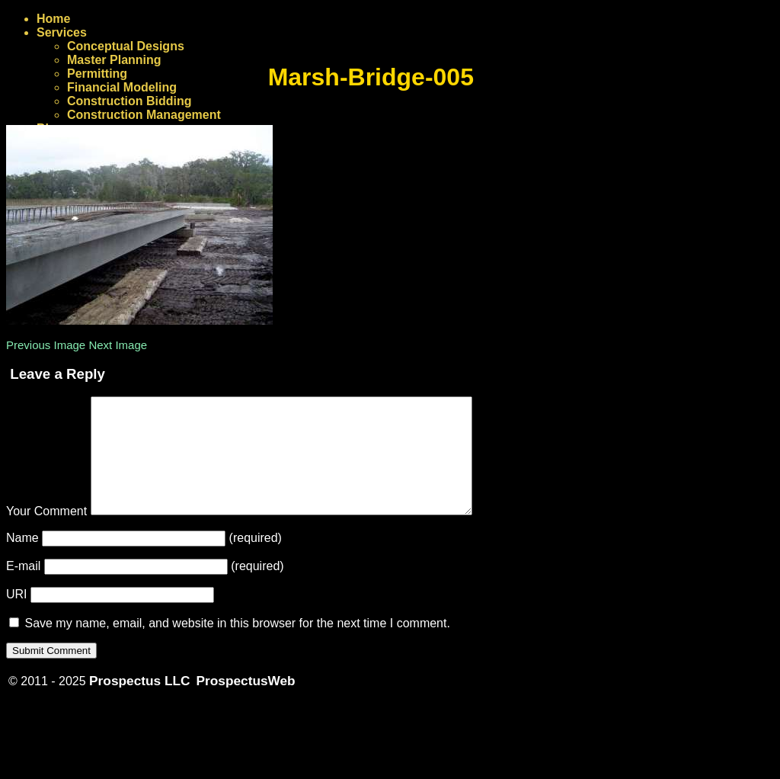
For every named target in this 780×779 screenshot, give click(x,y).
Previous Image (45, 344)
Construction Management (144, 114)
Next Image (117, 344)
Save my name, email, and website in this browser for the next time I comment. (236, 646)
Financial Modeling (122, 87)
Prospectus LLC (139, 703)
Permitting (97, 73)
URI (16, 617)
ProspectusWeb (246, 703)
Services (62, 32)
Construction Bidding (129, 101)
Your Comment (46, 533)
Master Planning (114, 59)
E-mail (23, 588)
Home (53, 18)
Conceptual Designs (125, 46)
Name (22, 560)
